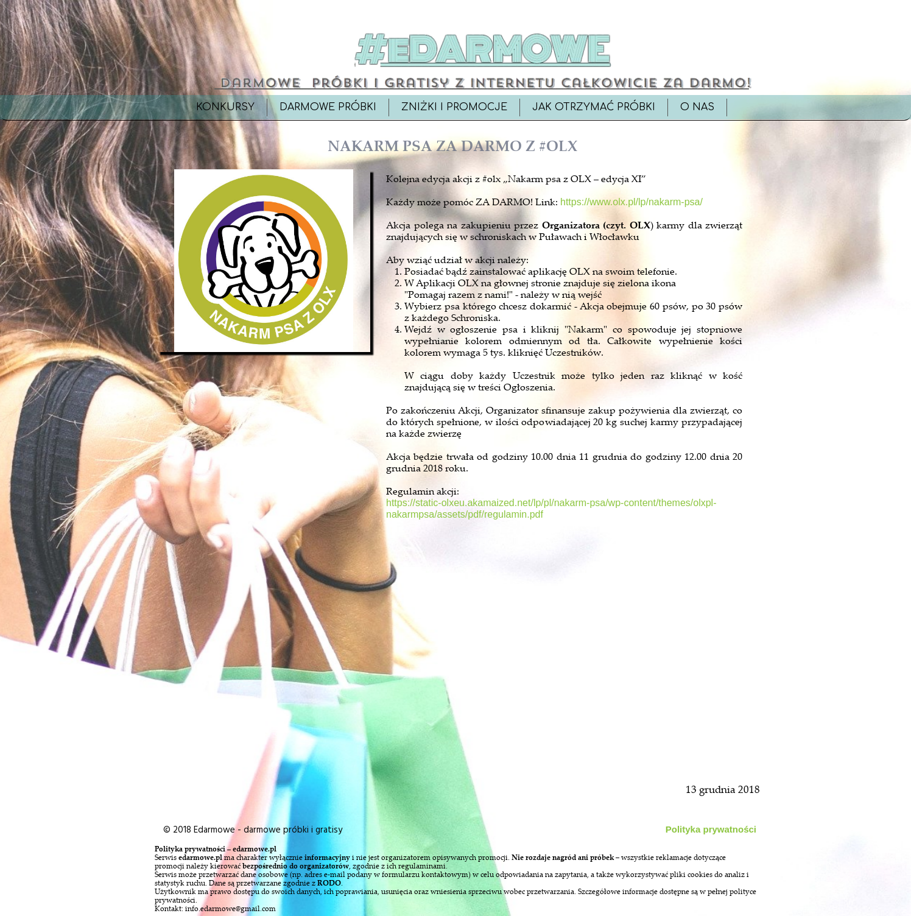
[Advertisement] (265, 634)
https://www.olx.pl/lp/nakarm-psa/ (631, 202)
